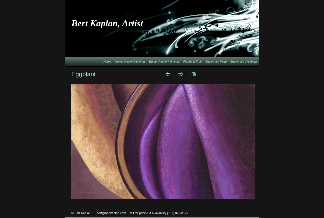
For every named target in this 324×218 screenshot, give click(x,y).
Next (181, 74)
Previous (168, 74)
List (194, 74)
